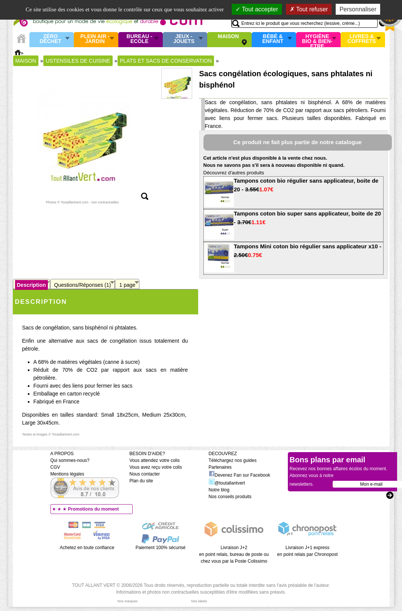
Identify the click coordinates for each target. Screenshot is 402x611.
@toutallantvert (227, 483)
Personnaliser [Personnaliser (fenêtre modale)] (357, 9)
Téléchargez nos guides (233, 460)
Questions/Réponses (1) (82, 285)
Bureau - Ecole (139, 39)
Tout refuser (309, 9)
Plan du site (141, 480)
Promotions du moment (93, 509)
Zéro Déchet (50, 39)
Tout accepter (256, 9)
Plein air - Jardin (94, 39)
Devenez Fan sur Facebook (239, 475)
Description (31, 285)
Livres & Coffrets (361, 39)
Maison (228, 36)
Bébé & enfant (272, 39)
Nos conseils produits (230, 496)
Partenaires (220, 467)
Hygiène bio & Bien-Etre (317, 39)
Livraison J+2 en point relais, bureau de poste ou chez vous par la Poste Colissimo (234, 554)
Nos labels (199, 601)
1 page (127, 285)
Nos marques (128, 601)
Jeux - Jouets (183, 39)
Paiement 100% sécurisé (161, 547)
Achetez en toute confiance (87, 547)
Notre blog (219, 489)
